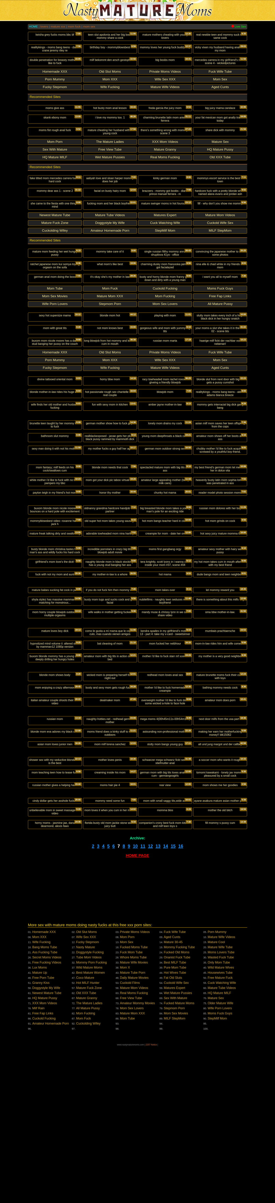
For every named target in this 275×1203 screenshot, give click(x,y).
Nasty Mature (85, 1104)
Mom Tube (127, 1175)
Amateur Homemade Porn (50, 1180)
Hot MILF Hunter (87, 1140)
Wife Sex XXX (86, 1094)
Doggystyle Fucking (90, 1109)
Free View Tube (131, 1155)
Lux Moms (39, 1124)
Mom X (125, 1124)
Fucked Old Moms (176, 1109)
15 (173, 1003)
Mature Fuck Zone (89, 1145)
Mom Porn (127, 1094)
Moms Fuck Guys (220, 1170)
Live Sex (239, 26)
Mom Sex (126, 1099)
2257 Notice (151, 1202)
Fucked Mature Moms (179, 1160)
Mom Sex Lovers (132, 1165)
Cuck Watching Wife (222, 1140)
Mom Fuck (83, 1175)
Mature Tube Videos (222, 1145)
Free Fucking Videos (46, 1119)
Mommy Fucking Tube (179, 1104)
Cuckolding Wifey (88, 1180)
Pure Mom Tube (175, 1124)
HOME (33, 26)
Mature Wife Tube (220, 1104)
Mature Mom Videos (134, 1145)
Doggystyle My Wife (46, 1145)
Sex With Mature (175, 1155)
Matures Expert (174, 1145)
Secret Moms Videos (46, 1114)
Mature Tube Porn (132, 1129)
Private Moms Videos (135, 1089)
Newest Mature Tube (46, 1150)
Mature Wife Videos (221, 1094)
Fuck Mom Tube (131, 1109)
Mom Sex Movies (176, 1170)
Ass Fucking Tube (44, 1109)
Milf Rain (38, 1165)
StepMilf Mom (217, 1175)
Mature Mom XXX (132, 1170)
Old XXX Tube (86, 1150)
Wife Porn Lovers (220, 1165)
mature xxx (58, 26)
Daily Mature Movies (134, 1134)
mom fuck (74, 26)
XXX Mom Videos (44, 1160)
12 (150, 1003)
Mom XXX (39, 1094)
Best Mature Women (90, 1129)
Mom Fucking (85, 1170)
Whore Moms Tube (133, 1114)
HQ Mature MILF (219, 1150)
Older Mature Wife (220, 1160)
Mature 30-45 (173, 1099)
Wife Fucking (41, 1099)
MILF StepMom (174, 1175)
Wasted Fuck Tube (221, 1114)
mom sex (89, 26)
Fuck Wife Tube (175, 1089)
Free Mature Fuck (220, 1134)
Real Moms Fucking (134, 1150)
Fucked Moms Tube (134, 1104)
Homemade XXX (44, 1089)
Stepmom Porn (174, 1165)
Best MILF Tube (175, 1119)
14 (165, 1003)
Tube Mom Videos (89, 1114)
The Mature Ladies (89, 1160)
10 (135, 1003)
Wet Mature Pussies (178, 1150)
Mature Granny (86, 1155)
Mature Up (39, 1129)
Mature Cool (216, 1099)
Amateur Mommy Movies (137, 1160)
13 (158, 1003)
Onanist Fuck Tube (177, 1114)
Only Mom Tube (219, 1119)
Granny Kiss (40, 1140)
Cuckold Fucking (44, 1175)
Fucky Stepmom (87, 1099)
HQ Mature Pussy (44, 1155)
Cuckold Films (130, 1140)
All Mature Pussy (88, 1165)
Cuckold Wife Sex (176, 1140)
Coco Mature (85, 1134)
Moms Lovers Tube (221, 1109)
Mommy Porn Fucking (91, 1119)
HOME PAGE (137, 1012)
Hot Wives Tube (175, 1129)
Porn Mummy (217, 1089)
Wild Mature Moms (89, 1124)
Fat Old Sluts (173, 1134)
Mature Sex (216, 1155)
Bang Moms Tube (44, 1104)
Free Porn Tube (43, 1134)
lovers (44, 26)
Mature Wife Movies (134, 1119)
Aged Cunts (172, 1094)
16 (180, 1003)
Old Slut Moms (86, 1089)
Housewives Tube (220, 1129)
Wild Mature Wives (221, 1124)
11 (142, 1003)
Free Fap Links (42, 1170)
